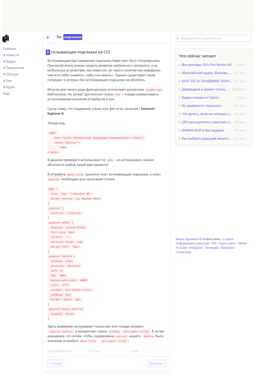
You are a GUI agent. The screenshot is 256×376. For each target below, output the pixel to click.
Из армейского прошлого (201, 105)
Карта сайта (227, 243)
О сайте (227, 239)
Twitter (242, 243)
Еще (6, 93)
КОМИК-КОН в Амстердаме (203, 130)
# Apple (9, 87)
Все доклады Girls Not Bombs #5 (207, 64)
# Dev (7, 80)
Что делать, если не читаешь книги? (210, 114)
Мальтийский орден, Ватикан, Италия (211, 73)
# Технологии (13, 68)
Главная (9, 48)
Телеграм (212, 248)
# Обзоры (10, 74)
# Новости (11, 55)
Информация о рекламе (192, 243)
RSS (214, 243)
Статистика (183, 252)
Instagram (196, 248)
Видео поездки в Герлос (200, 97)
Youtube (181, 248)
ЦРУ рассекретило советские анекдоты (212, 122)
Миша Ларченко (187, 239)
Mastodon (227, 248)
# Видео (9, 61)
